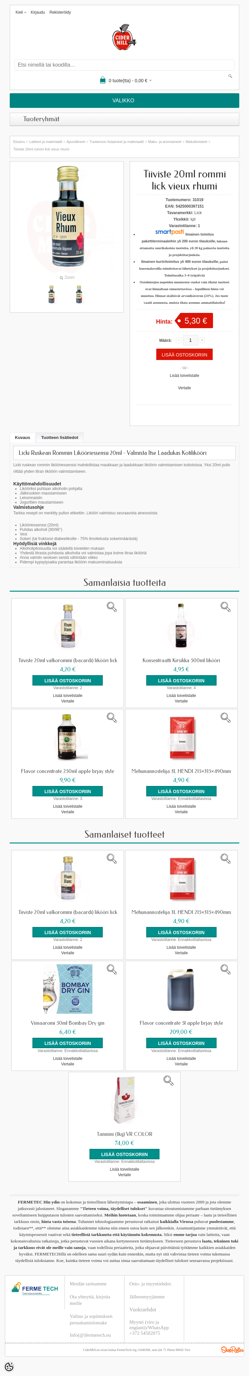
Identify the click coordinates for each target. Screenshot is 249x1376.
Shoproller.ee (232, 1349)
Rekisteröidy (60, 12)
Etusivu (19, 142)
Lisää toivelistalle (184, 375)
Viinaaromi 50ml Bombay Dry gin (67, 1023)
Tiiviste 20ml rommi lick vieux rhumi (41, 149)
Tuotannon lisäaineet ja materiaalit (116, 142)
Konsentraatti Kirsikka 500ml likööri (181, 660)
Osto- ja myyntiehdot (150, 1283)
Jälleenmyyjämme (147, 1296)
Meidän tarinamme (88, 1283)
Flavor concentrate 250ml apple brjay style (67, 771)
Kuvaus (22, 437)
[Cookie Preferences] (9, 1367)
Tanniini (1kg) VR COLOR (124, 1134)
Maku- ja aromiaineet (165, 142)
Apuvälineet (75, 142)
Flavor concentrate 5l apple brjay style (181, 1023)
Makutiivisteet (197, 142)
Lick (198, 212)
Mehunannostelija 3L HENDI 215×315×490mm (181, 771)
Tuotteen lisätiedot (59, 437)
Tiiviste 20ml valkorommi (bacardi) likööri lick (67, 660)
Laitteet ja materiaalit (45, 142)
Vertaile (184, 388)
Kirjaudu (38, 12)
